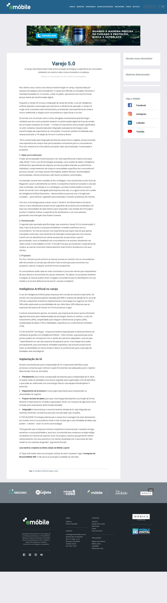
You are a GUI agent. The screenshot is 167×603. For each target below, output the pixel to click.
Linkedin (140, 123)
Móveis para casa (97, 548)
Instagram (141, 114)
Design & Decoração (98, 524)
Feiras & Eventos (97, 531)
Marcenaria (95, 526)
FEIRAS (128, 7)
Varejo (94, 528)
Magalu (51, 471)
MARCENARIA (91, 7)
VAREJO (72, 7)
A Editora (69, 521)
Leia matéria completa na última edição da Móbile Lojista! (44, 448)
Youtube (140, 131)
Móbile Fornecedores (98, 541)
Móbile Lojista (96, 544)
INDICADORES (119, 7)
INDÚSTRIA (80, 7)
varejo (56, 471)
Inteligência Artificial (41, 471)
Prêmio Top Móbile (71, 524)
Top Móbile (95, 546)
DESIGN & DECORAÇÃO (105, 7)
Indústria (95, 521)
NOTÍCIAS (136, 7)
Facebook (141, 105)
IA (33, 471)
